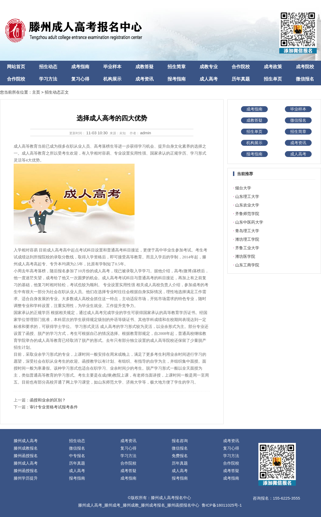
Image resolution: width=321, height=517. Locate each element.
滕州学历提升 (26, 478)
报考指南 (176, 79)
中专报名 (77, 455)
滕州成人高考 (26, 440)
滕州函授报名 (26, 455)
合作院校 (241, 66)
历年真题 (241, 79)
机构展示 (112, 79)
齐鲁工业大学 (247, 248)
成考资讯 (144, 79)
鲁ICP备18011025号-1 (222, 505)
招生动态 (48, 66)
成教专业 (209, 66)
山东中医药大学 (249, 222)
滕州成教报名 (26, 448)
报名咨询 (180, 440)
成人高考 (209, 79)
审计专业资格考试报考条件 (54, 407)
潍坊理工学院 (247, 239)
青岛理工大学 (247, 230)
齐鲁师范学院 (247, 213)
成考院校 (305, 66)
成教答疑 (144, 66)
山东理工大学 (247, 196)
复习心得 (80, 79)
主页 (36, 92)
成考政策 (273, 66)
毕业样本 (112, 66)
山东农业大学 (247, 205)
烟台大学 (243, 188)
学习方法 (48, 79)
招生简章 (176, 66)
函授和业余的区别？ (48, 400)
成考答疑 (128, 470)
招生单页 (273, 79)
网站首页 (16, 66)
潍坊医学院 (245, 256)
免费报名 (180, 455)
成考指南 (80, 66)
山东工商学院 (247, 265)
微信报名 (305, 79)
